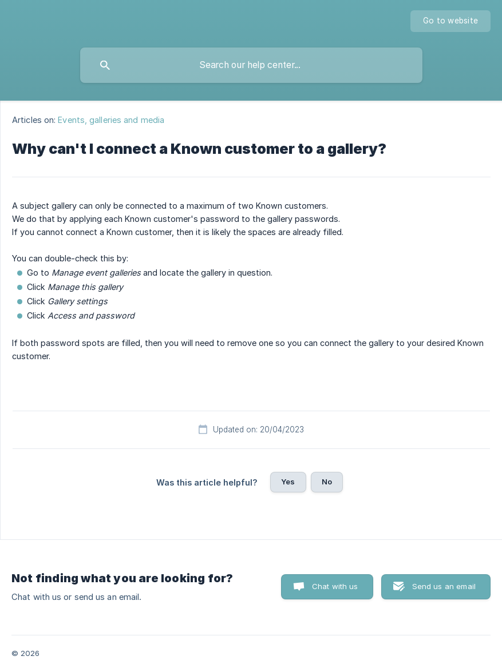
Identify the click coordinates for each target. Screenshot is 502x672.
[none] (450, 21)
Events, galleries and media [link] (111, 120)
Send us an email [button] (444, 586)
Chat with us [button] (335, 586)
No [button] (327, 481)
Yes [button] (288, 481)
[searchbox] (251, 65)
